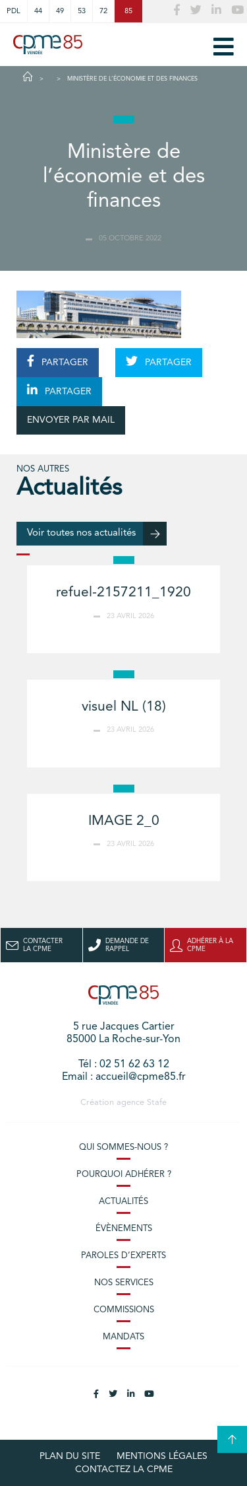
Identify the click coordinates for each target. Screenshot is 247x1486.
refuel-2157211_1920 (123, 593)
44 (38, 11)
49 (60, 11)
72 (103, 11)
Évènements (124, 1228)
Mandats (123, 1337)
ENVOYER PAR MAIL (71, 420)
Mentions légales (162, 1456)
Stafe (157, 1102)
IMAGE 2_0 (123, 821)
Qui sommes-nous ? (123, 1147)
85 (128, 11)
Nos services (123, 1283)
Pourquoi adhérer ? (123, 1174)
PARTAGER (57, 361)
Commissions (124, 1310)
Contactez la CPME (124, 1469)
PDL (13, 11)
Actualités (123, 1201)
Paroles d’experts (123, 1256)
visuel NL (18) (124, 707)
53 (82, 11)
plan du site (70, 1456)
